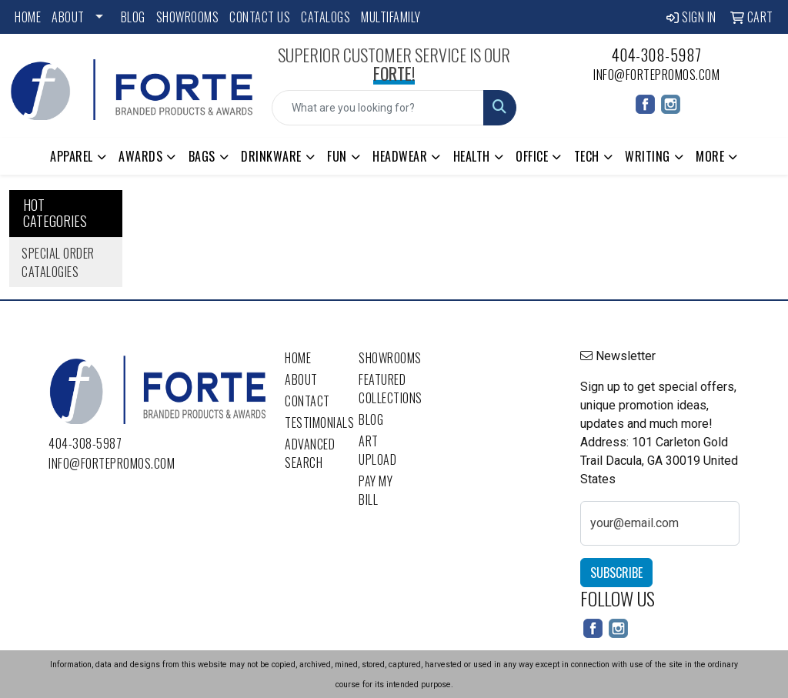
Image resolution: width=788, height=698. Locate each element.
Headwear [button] (399, 156)
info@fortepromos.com (656, 74)
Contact (307, 401)
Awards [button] (140, 156)
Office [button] (532, 156)
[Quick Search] (377, 107)
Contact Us (259, 17)
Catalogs (325, 17)
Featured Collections (386, 388)
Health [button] (471, 156)
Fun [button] (337, 156)
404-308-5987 (657, 54)
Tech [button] (586, 156)
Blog (133, 17)
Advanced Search (310, 453)
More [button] (710, 156)
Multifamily (391, 17)
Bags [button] (202, 156)
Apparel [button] (71, 156)
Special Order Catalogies (58, 262)
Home (28, 17)
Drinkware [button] (271, 156)
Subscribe (616, 572)
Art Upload (377, 450)
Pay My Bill (375, 490)
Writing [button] (647, 156)
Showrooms (187, 17)
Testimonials (312, 422)
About (68, 17)
